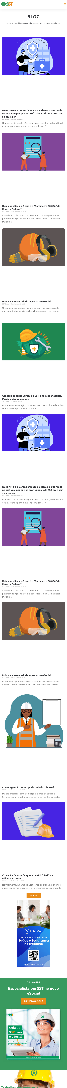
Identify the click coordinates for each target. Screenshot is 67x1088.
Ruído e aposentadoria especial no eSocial (26, 301)
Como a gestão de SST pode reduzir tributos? (28, 787)
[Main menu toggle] (65, 4)
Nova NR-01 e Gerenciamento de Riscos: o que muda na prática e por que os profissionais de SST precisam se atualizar (32, 113)
